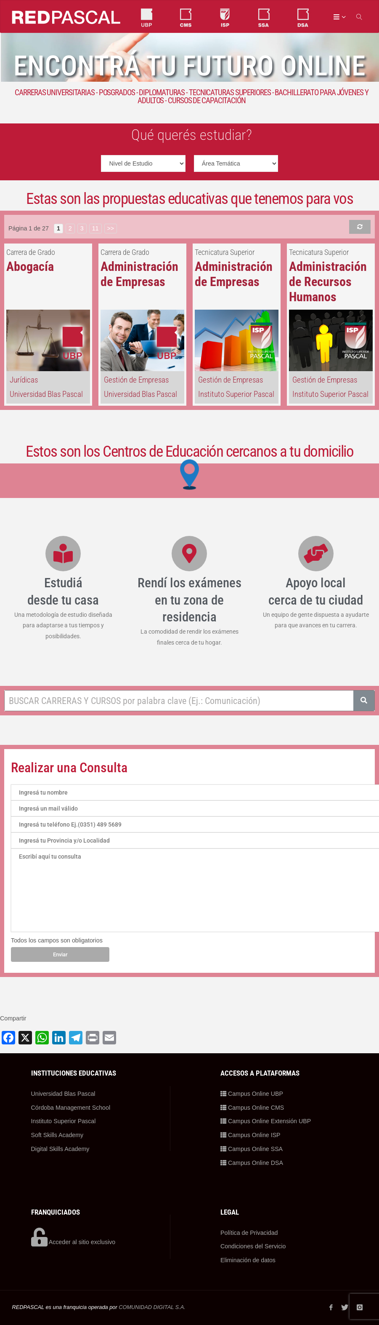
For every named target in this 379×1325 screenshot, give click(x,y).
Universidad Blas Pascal (46, 394)
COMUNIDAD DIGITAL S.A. (152, 1307)
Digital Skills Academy (60, 1149)
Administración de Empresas (139, 274)
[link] (359, 16)
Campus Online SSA (251, 1149)
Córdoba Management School (71, 1107)
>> (110, 228)
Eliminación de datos (248, 1260)
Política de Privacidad (249, 1232)
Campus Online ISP (250, 1135)
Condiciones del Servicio (253, 1246)
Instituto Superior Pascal (236, 394)
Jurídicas (24, 380)
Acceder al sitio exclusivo (73, 1242)
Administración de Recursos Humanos (328, 281)
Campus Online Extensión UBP (265, 1121)
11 (95, 228)
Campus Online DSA (251, 1162)
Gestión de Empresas (136, 380)
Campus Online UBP (251, 1093)
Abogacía (30, 266)
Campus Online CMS (252, 1107)
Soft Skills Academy (57, 1135)
